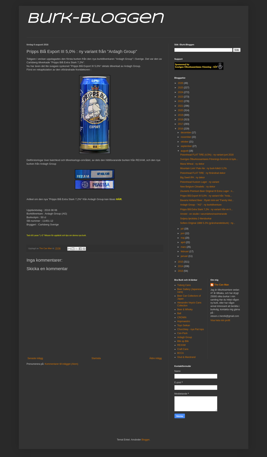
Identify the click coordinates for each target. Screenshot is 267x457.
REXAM (181, 345)
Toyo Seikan (183, 325)
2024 (181, 92)
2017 (181, 124)
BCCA (180, 353)
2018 (181, 119)
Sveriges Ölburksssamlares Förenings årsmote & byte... (209, 159)
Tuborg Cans (184, 285)
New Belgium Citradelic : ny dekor (197, 186)
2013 (181, 271)
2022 (181, 101)
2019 (181, 115)
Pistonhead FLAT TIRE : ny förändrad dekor (202, 173)
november (186, 137)
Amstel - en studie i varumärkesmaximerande (203, 214)
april (183, 242)
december (186, 132)
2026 (181, 83)
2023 (181, 96)
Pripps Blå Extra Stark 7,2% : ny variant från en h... (206, 209)
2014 (181, 266)
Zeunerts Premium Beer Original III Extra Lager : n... (207, 191)
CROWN (181, 317)
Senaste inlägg (35, 358)
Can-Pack (182, 333)
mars (183, 247)
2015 (181, 261)
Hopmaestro (183, 321)
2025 (181, 87)
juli (182, 228)
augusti (185, 150)
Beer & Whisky (185, 309)
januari (184, 256)
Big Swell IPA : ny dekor (192, 177)
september (186, 146)
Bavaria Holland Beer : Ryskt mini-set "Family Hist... (207, 200)
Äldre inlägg (155, 358)
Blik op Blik (183, 341)
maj (183, 237)
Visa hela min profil (220, 320)
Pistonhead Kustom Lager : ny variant (199, 182)
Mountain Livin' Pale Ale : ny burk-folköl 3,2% (203, 168)
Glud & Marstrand (186, 357)
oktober (185, 141)
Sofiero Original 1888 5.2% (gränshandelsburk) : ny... (207, 223)
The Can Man (221, 284)
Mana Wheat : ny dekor (192, 164)
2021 (181, 106)
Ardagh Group (184, 337)
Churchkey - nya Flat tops (190, 329)
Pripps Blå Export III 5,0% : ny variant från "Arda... (206, 195)
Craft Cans (182, 349)
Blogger (146, 439)
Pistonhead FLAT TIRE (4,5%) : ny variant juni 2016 (207, 154)
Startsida (96, 358)
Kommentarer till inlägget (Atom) (61, 364)
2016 (181, 128)
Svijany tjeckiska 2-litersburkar (195, 218)
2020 (181, 110)
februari (185, 251)
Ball (179, 313)
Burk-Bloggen (95, 19)
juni (183, 233)
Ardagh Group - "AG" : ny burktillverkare (200, 204)
